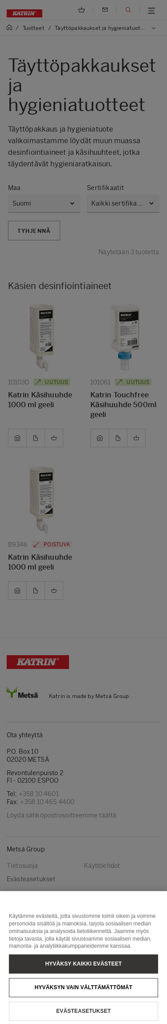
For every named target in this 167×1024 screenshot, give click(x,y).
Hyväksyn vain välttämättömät (84, 996)
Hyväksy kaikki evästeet (83, 973)
